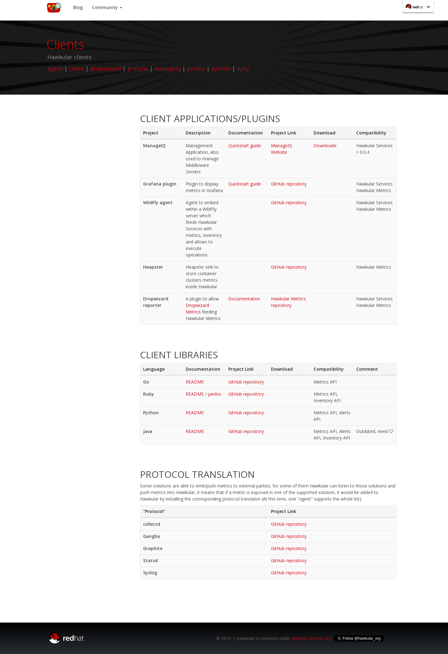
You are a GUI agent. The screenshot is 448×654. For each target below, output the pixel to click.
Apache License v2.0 (312, 638)
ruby (243, 68)
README (195, 382)
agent (55, 68)
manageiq (167, 68)
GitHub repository (288, 184)
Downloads (325, 145)
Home (53, 8)
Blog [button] (78, 7)
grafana (137, 68)
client (76, 68)
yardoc (215, 394)
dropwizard (105, 68)
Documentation (244, 299)
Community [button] (107, 7)
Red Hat (418, 8)
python (221, 68)
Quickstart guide (244, 145)
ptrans (196, 68)
